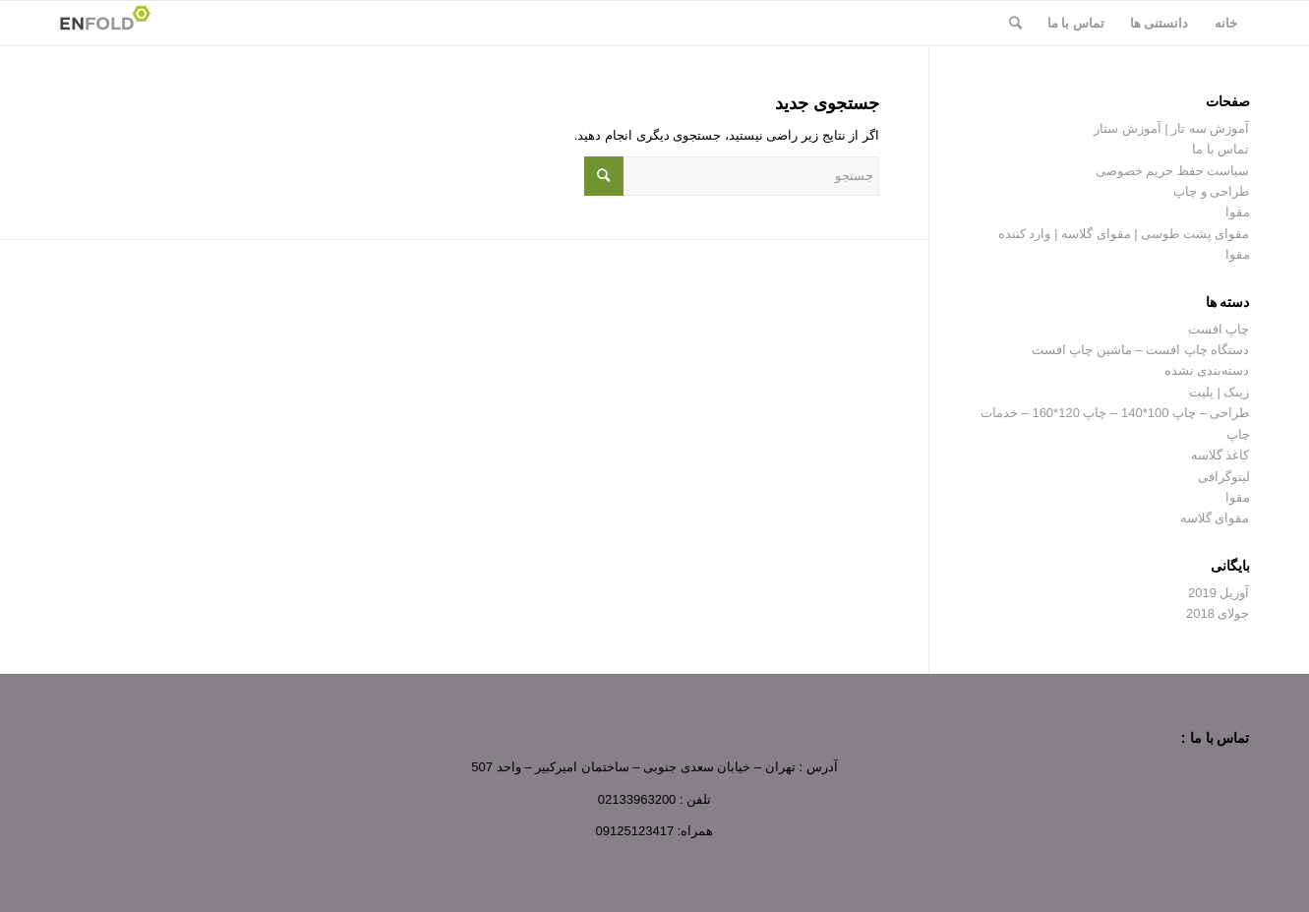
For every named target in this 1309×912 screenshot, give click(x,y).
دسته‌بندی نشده (1207, 370)
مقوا (1237, 212)
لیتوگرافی (1224, 476)
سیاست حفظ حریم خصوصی (1173, 170)
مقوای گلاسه (1215, 518)
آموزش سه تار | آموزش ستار (1171, 128)
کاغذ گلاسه (1220, 455)
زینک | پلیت (1219, 392)
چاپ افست (1219, 329)
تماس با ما (1220, 149)
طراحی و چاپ (1211, 191)
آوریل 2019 (1219, 592)
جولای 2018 (1218, 613)
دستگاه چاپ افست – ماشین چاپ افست (1141, 349)
